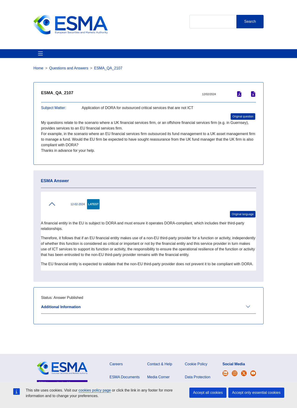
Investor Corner (156, 59)
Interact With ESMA (197, 59)
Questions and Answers (68, 79)
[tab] (148, 320)
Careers (116, 375)
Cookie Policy (196, 375)
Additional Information (61, 318)
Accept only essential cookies (256, 393)
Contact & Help (237, 59)
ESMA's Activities (73, 59)
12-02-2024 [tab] (66, 215)
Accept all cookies (208, 393)
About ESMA (38, 59)
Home (38, 79)
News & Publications (115, 59)
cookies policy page (94, 390)
